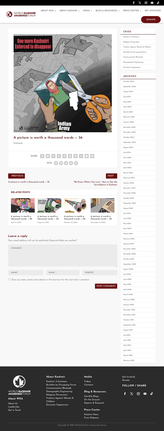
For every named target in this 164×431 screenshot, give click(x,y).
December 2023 (129, 188)
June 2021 (127, 340)
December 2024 (129, 127)
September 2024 (129, 142)
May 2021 (127, 345)
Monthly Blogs (91, 396)
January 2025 (128, 122)
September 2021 (129, 325)
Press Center (131, 11)
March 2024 (128, 173)
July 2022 (127, 274)
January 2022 (128, 305)
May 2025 (127, 102)
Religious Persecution (131, 42)
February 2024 (129, 178)
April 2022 (127, 289)
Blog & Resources (106, 11)
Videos (87, 381)
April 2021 (127, 350)
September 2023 (129, 203)
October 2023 (128, 198)
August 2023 (128, 208)
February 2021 (128, 360)
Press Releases (91, 418)
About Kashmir (68, 11)
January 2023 (128, 244)
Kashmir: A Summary (131, 37)
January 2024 (128, 183)
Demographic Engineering (133, 62)
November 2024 (129, 132)
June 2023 (127, 218)
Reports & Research (94, 403)
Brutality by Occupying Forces (134, 52)
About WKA (47, 11)
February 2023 (129, 239)
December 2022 (129, 249)
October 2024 (128, 137)
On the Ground (91, 400)
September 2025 (129, 86)
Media (86, 11)
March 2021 (127, 355)
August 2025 (128, 91)
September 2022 (129, 264)
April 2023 (127, 228)
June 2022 (127, 279)
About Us (13, 403)
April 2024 (127, 168)
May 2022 (127, 284)
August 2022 (128, 269)
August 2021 (128, 330)
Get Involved (153, 11)
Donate (150, 20)
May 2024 (127, 163)
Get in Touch (14, 410)
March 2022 (128, 294)
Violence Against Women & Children (137, 47)
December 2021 (129, 310)
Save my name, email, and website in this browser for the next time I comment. (51, 280)
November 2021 (129, 315)
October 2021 (128, 320)
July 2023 (127, 213)
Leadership (13, 407)
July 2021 (126, 335)
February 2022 (129, 300)
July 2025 (127, 97)
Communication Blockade (133, 57)
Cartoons (18, 143)
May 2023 (127, 223)
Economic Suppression (132, 67)
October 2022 (128, 259)
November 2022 (129, 254)
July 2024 (127, 152)
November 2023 (129, 193)
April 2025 (127, 107)
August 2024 (128, 147)
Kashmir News (91, 414)
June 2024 (127, 157)
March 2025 (128, 112)
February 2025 (129, 117)
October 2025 (128, 81)
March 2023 (128, 234)
